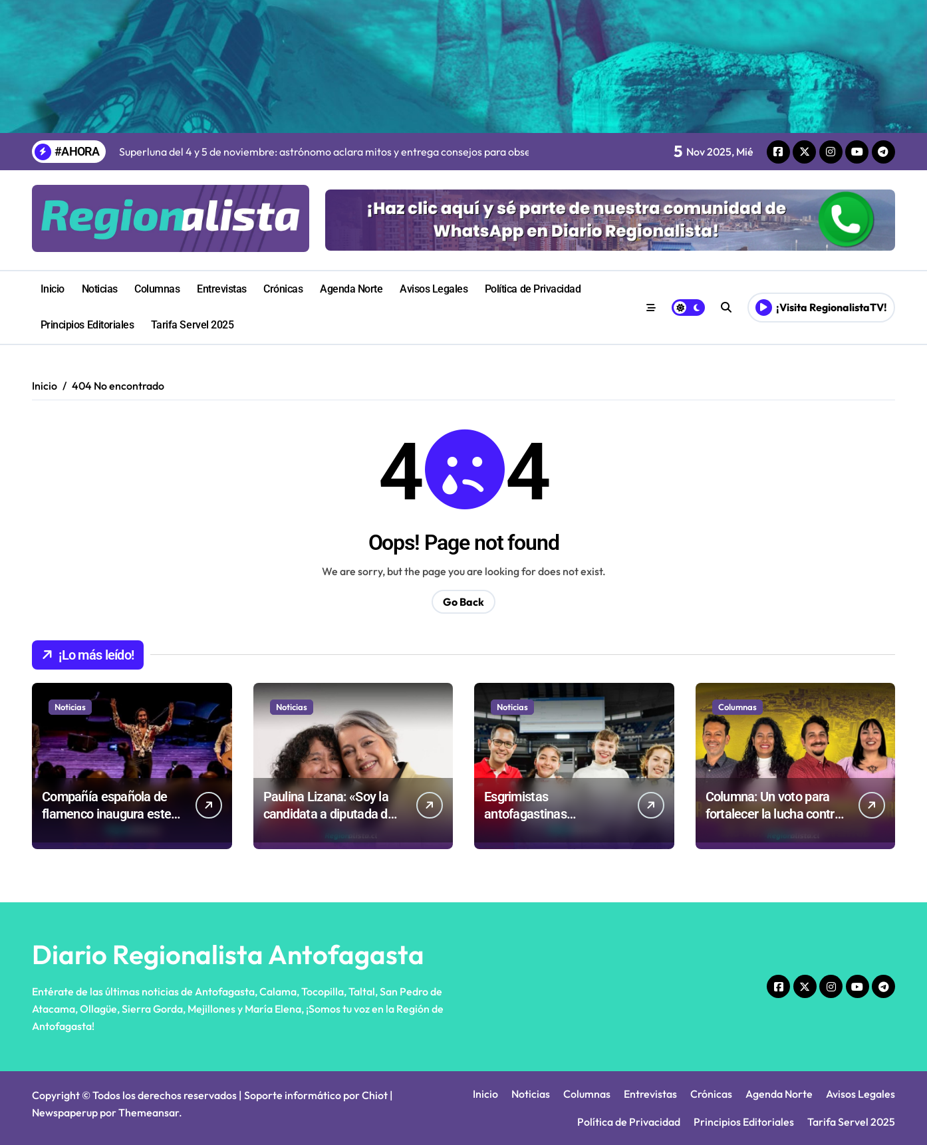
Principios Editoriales (87, 324)
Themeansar (148, 1112)
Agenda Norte (351, 289)
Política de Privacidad (533, 289)
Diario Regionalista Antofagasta (228, 954)
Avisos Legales (433, 289)
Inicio (53, 289)
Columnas (157, 289)
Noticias (100, 289)
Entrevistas (222, 289)
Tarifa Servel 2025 (192, 324)
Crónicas (283, 289)
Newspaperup (65, 1112)
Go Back (463, 601)
